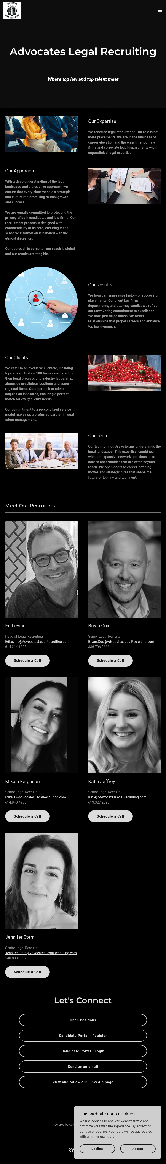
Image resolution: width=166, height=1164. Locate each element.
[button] (160, 10)
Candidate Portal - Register (83, 1036)
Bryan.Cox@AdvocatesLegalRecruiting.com (121, 642)
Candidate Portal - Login (83, 1051)
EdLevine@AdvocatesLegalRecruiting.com (37, 642)
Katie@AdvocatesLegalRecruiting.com (117, 797)
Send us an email (83, 1067)
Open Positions (83, 1020)
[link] (12, 10)
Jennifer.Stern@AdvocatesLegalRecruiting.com (41, 953)
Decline (97, 1148)
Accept (137, 1148)
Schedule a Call (27, 661)
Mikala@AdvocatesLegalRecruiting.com (35, 797)
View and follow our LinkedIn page (83, 1082)
